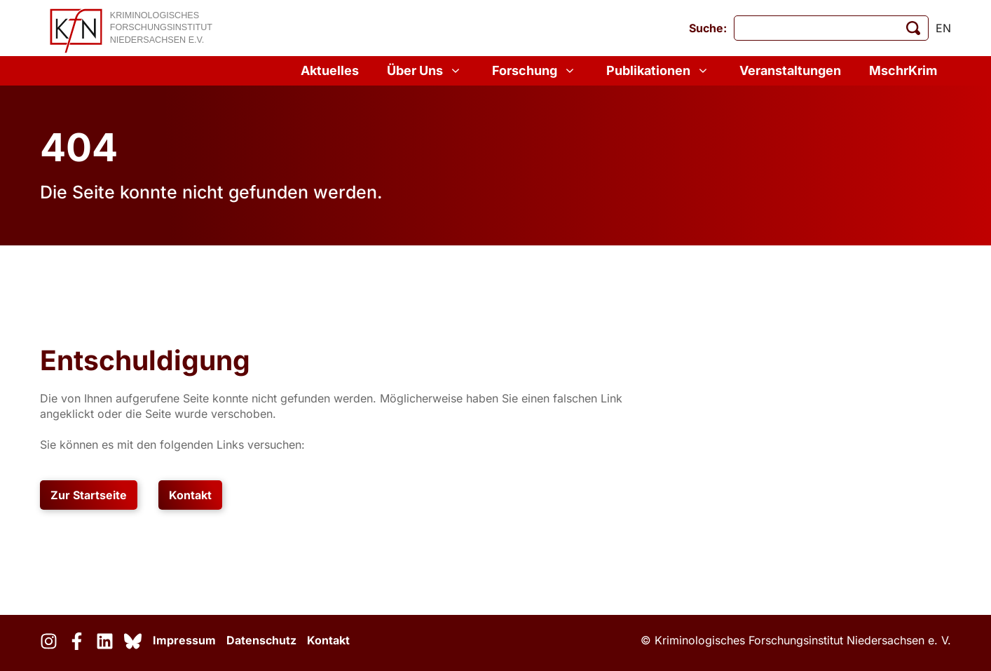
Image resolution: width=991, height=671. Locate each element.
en (943, 28)
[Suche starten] (913, 28)
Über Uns (425, 71)
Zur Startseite (88, 495)
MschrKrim (903, 70)
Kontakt (190, 495)
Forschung (535, 71)
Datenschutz (261, 640)
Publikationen (658, 71)
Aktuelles (330, 70)
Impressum (184, 640)
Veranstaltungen (790, 70)
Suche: (708, 28)
